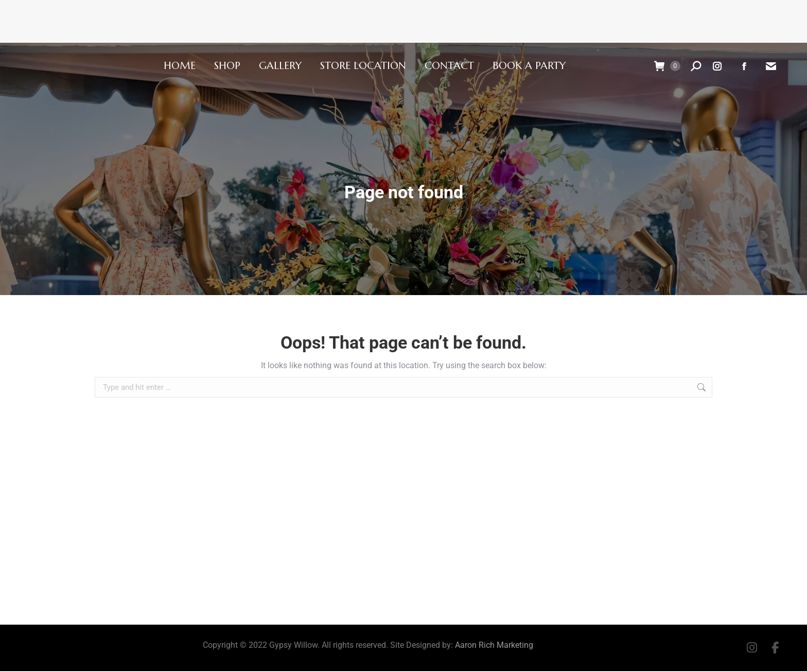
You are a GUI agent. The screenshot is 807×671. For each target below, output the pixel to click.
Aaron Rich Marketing (494, 645)
